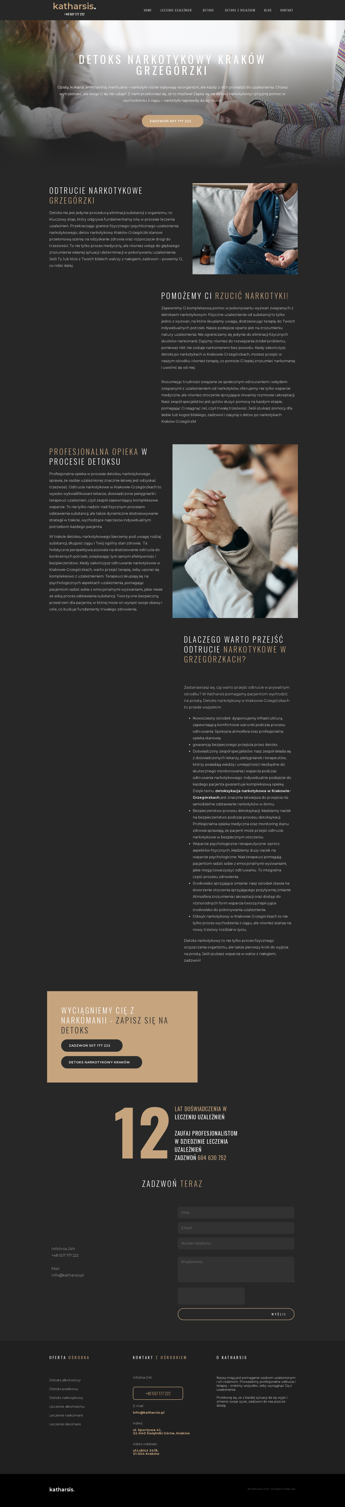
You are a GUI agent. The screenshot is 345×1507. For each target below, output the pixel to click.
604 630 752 (212, 1157)
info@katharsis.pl (148, 1412)
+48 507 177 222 (74, 14)
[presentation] (211, 1296)
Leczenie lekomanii (65, 1424)
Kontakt (287, 10)
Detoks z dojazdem (240, 10)
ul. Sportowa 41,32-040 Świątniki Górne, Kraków (161, 1431)
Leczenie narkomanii (66, 1415)
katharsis (74, 6)
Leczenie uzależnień (177, 10)
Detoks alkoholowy (65, 1380)
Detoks (209, 10)
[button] (172, 121)
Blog (268, 10)
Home (148, 10)
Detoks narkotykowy (66, 1398)
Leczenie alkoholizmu (66, 1406)
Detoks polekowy (63, 1389)
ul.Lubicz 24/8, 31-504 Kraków (146, 1452)
